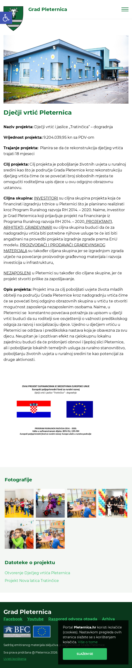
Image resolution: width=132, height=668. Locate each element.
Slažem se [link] (85, 654)
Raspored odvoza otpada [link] (72, 619)
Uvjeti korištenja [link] (15, 659)
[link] (6, 18)
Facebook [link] (13, 619)
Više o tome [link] (88, 642)
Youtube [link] (35, 619)
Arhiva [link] (108, 619)
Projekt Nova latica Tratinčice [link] (32, 580)
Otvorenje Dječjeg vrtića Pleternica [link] (37, 573)
